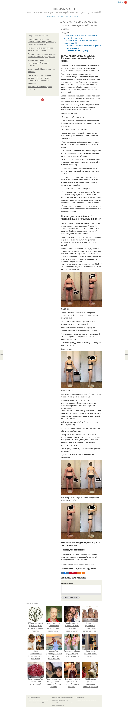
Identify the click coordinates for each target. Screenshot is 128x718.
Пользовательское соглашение (65, 697)
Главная (51, 16)
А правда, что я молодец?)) (77, 51)
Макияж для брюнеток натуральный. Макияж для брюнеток (38, 62)
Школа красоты (64, 8)
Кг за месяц (70, 564)
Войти (120, 2)
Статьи (60, 16)
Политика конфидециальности (60, 700)
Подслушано (71, 16)
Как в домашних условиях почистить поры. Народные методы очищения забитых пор (42, 41)
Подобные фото (89, 564)
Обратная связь (80, 697)
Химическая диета (79, 564)
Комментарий (67, 583)
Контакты (54, 697)
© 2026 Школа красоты (34, 697)
